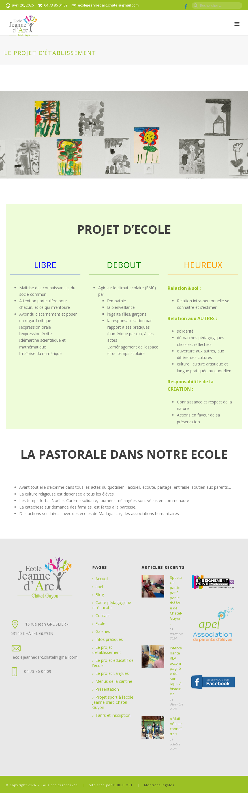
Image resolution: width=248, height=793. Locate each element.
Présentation (107, 689)
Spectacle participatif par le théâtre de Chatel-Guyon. (176, 600)
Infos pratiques (109, 639)
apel (99, 586)
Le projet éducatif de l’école (113, 663)
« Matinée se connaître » (176, 726)
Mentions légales (159, 785)
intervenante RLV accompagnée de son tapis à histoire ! (176, 670)
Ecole (100, 623)
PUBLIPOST (123, 785)
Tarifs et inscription (113, 715)
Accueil (101, 578)
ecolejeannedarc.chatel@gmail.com (108, 5)
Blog (99, 594)
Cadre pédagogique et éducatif (111, 605)
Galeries (102, 631)
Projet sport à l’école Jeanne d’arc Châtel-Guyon (112, 702)
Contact (102, 615)
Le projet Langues (112, 673)
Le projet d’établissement (106, 650)
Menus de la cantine (113, 681)
